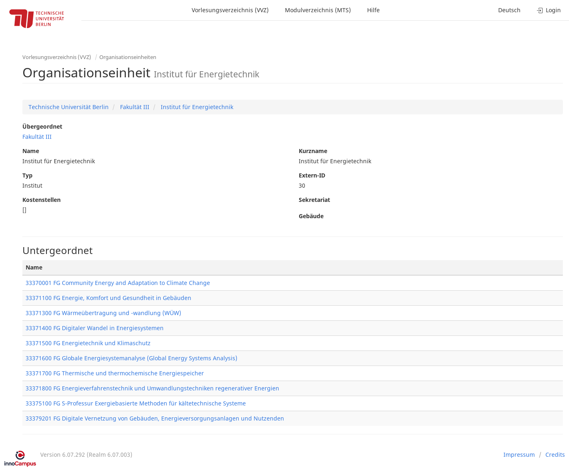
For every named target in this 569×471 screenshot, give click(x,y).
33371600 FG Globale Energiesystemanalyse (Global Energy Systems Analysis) (131, 358)
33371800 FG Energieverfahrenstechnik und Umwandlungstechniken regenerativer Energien (152, 388)
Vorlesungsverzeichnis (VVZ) (230, 10)
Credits (555, 454)
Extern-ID (312, 175)
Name (30, 151)
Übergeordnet (42, 126)
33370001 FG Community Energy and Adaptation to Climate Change (118, 283)
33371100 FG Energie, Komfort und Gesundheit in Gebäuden (108, 298)
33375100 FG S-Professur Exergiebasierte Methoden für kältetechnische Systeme (136, 403)
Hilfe (373, 10)
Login (549, 10)
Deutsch (509, 10)
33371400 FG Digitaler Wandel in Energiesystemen (95, 328)
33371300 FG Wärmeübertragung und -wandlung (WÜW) (103, 313)
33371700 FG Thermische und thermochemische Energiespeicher (115, 373)
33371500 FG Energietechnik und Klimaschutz (88, 343)
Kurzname (313, 151)
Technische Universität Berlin (68, 107)
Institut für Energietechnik (196, 107)
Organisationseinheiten (127, 57)
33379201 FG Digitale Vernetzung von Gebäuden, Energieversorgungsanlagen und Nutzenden (155, 418)
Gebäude (311, 216)
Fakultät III (133, 107)
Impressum (519, 454)
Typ (27, 175)
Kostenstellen (41, 200)
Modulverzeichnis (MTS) (318, 10)
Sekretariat (314, 200)
